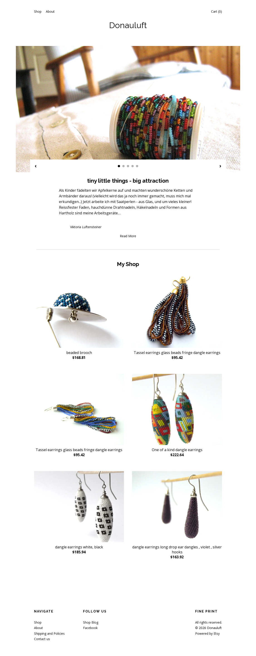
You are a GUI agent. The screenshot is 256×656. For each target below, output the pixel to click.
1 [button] (119, 166)
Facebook (90, 628)
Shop (38, 11)
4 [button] (132, 166)
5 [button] (137, 166)
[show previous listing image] (35, 166)
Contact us (42, 639)
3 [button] (128, 166)
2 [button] (123, 166)
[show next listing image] (220, 166)
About (50, 11)
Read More (128, 236)
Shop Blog (90, 622)
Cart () (216, 11)
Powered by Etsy (207, 633)
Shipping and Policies (49, 633)
